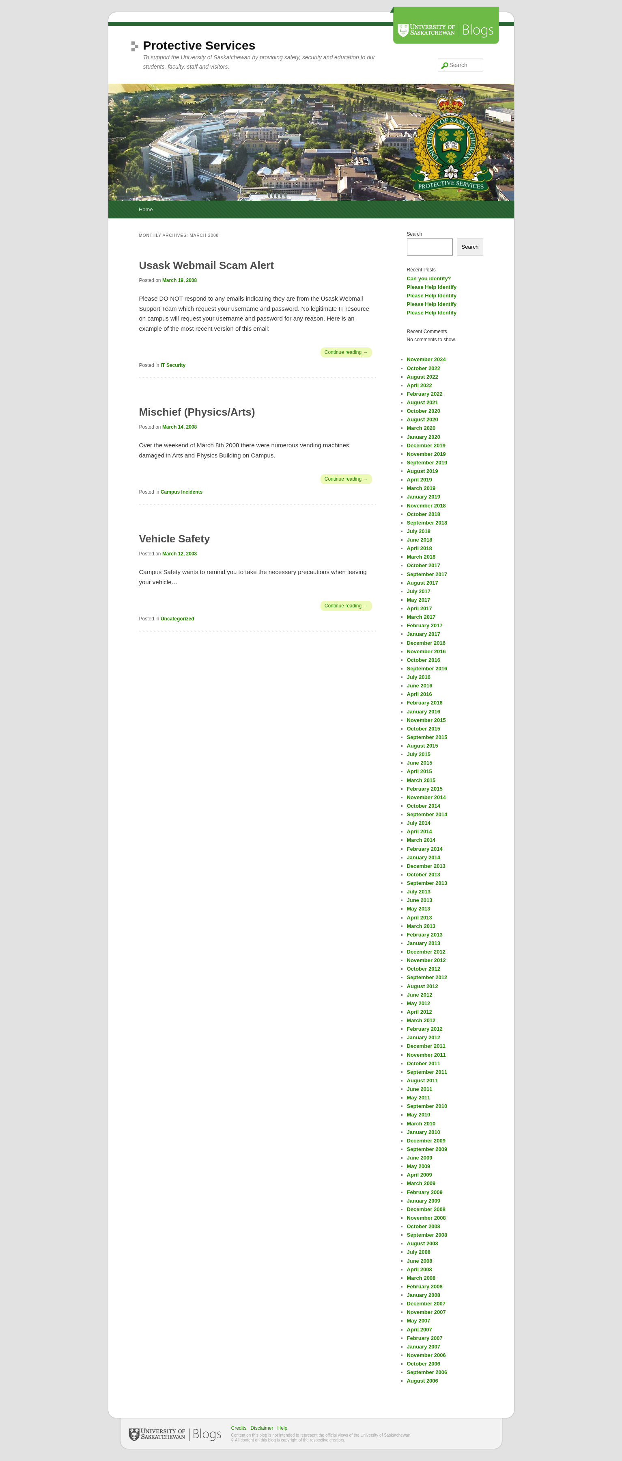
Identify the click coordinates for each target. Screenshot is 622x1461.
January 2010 (423, 1132)
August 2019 (422, 471)
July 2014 (419, 823)
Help (283, 1428)
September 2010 (427, 1106)
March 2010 (421, 1124)
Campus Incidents (181, 492)
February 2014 (425, 849)
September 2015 (427, 737)
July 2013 (419, 892)
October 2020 (423, 411)
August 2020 (422, 419)
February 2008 (425, 1286)
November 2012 (426, 960)
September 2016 (427, 668)
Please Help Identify (432, 287)
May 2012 (418, 1003)
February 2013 (425, 935)
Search (414, 234)
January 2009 (423, 1201)
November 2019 (426, 454)
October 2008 (423, 1226)
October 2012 (423, 969)
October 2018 (423, 514)
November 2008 (426, 1218)
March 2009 (421, 1183)
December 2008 (426, 1209)
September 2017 (427, 574)
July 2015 (419, 754)
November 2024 (426, 359)
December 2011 (426, 1046)
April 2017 (419, 608)
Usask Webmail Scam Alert (206, 265)
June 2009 (420, 1158)
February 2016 (425, 703)
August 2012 (422, 986)
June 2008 (420, 1261)
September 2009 (427, 1149)
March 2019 (421, 488)
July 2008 (419, 1252)
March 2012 (421, 1020)
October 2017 (423, 565)
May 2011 (418, 1098)
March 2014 (421, 840)
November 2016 (426, 651)
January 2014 (423, 857)
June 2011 (420, 1089)
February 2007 (425, 1338)
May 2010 (418, 1115)
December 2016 (426, 643)
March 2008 (421, 1278)
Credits (239, 1428)
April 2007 (419, 1330)
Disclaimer (262, 1428)
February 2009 (425, 1192)
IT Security (173, 365)
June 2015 (420, 763)
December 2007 (426, 1304)
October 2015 (423, 729)
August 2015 (422, 746)
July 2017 (419, 591)
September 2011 (427, 1072)
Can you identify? (429, 278)
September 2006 (427, 1372)
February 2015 (425, 789)
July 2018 (419, 531)
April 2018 (419, 548)
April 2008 (419, 1269)
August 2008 (422, 1243)
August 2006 (422, 1381)
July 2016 (419, 677)
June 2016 (420, 686)
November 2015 (426, 720)
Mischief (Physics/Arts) (197, 412)
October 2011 (423, 1063)
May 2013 (418, 909)
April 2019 (419, 480)
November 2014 (426, 797)
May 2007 (418, 1321)
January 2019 (423, 497)
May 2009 (418, 1166)
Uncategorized (177, 619)
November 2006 (426, 1355)
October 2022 (423, 368)
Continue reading (346, 352)
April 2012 (419, 1012)
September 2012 (427, 977)
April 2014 (419, 831)
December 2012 (426, 952)
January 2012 (423, 1037)
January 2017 (423, 634)
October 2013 (423, 874)
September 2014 (427, 814)
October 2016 (423, 660)
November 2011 (426, 1055)
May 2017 (418, 600)
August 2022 (422, 377)
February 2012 (425, 1029)
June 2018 (420, 540)
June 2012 (420, 995)
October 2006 (423, 1364)
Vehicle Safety (174, 539)
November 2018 (426, 506)
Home (146, 209)
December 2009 (426, 1141)
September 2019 (427, 463)
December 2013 (426, 866)
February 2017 (425, 625)
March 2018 (421, 557)
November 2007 (426, 1312)
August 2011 (422, 1080)
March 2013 (421, 926)
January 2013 (423, 943)
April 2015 (419, 771)
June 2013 (420, 900)
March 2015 (421, 780)
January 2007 (423, 1347)
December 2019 (426, 445)
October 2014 (423, 806)
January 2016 (423, 712)
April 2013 (419, 918)
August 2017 (422, 583)
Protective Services (199, 45)
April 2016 (419, 694)
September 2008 (427, 1235)
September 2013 (427, 883)
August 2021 (422, 402)
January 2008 (423, 1295)
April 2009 (419, 1175)
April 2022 (419, 385)
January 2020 (423, 437)
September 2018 (427, 523)
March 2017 (421, 617)
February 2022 (425, 394)
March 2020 (421, 428)
